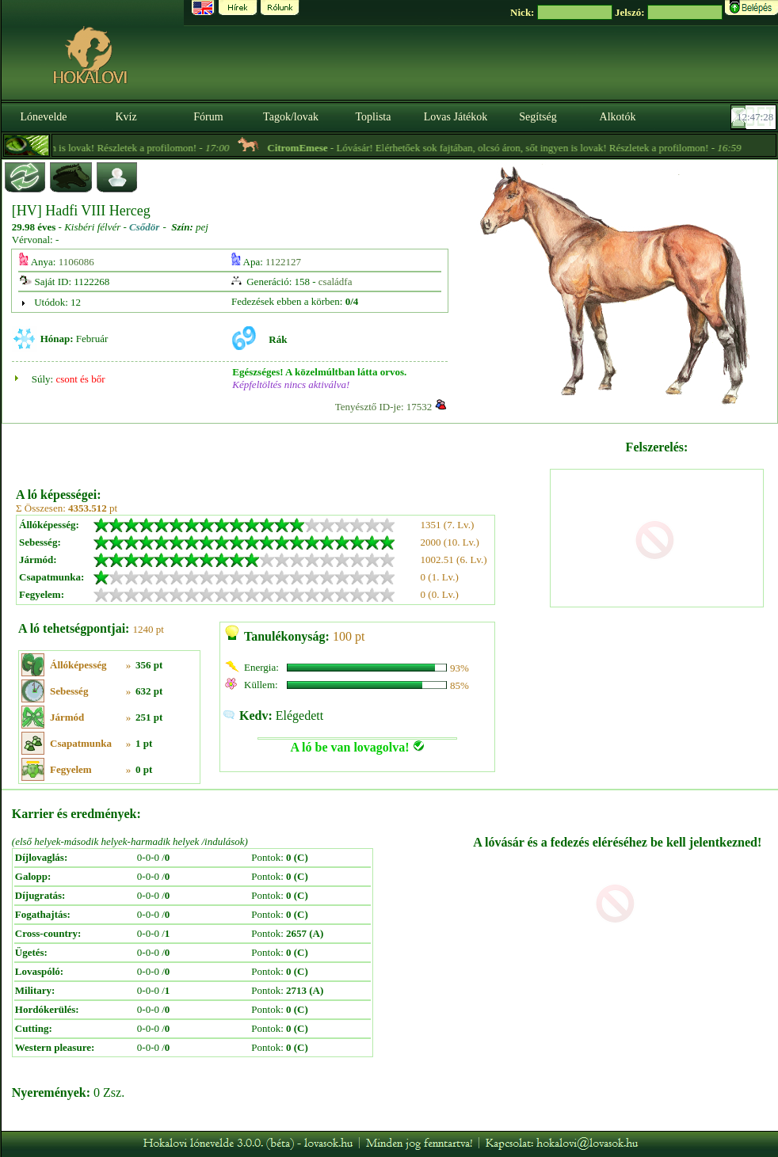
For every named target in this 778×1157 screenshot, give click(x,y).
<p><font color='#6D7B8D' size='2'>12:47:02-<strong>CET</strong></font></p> (755, 117)
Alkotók (618, 117)
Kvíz (125, 117)
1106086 (76, 262)
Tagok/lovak (290, 117)
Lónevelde (43, 117)
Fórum (208, 117)
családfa (335, 281)
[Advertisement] (281, 450)
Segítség (537, 117)
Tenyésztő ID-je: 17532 (384, 407)
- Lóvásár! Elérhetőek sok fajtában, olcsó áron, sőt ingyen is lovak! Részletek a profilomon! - (518, 148)
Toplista (373, 117)
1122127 (283, 262)
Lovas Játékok (455, 117)
